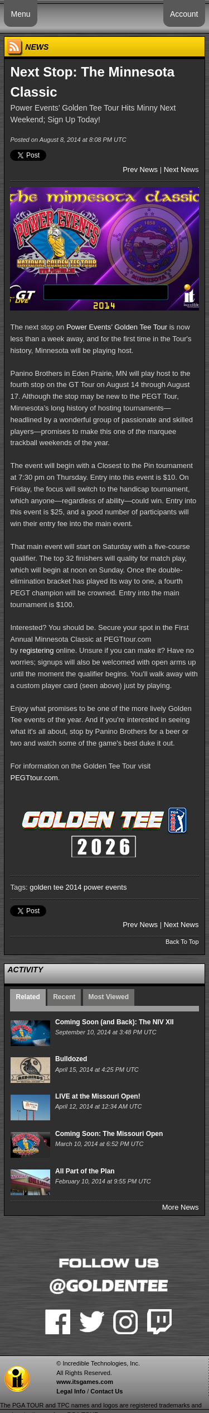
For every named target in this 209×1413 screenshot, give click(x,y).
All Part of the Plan (85, 1171)
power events (105, 887)
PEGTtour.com (33, 778)
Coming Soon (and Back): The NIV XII (114, 1022)
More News (180, 1207)
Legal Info (70, 1391)
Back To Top (182, 941)
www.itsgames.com (84, 1381)
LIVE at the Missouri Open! (97, 1096)
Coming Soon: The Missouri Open (109, 1134)
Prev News (140, 169)
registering (37, 650)
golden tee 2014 (55, 887)
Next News (181, 169)
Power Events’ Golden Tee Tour (116, 327)
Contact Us (106, 1391)
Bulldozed (71, 1059)
